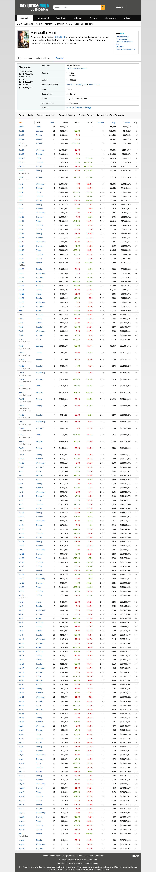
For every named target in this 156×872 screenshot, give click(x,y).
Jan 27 (21, 290)
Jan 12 (21, 225)
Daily (19, 24)
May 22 (21, 813)
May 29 (21, 844)
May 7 (21, 751)
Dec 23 (21, 135)
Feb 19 (21, 415)
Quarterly (59, 24)
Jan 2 (21, 184)
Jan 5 (21, 196)
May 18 (21, 796)
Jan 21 (21, 262)
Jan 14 (21, 233)
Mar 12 (21, 517)
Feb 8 (21, 339)
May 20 (21, 804)
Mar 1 (21, 471)
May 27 (21, 833)
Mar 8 (21, 500)
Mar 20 (21, 550)
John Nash (60, 37)
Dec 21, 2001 (72, 85)
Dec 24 (21, 139)
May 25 (21, 825)
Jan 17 (21, 246)
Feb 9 (21, 346)
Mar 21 (21, 554)
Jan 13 (21, 229)
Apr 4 (21, 614)
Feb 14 (21, 379)
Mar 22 (21, 558)
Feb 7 (21, 335)
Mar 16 (21, 533)
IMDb (88, 863)
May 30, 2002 (94, 85)
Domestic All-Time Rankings (110, 115)
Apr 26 (21, 705)
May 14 (21, 780)
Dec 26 (21, 150)
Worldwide (61, 18)
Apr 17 (21, 668)
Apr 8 (21, 631)
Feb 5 (21, 327)
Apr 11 (21, 643)
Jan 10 (21, 217)
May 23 (21, 817)
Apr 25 (21, 701)
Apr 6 (21, 623)
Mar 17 (21, 537)
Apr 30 (21, 722)
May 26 (21, 829)
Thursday (39, 154)
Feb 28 (21, 467)
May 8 (21, 755)
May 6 (21, 747)
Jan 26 (21, 286)
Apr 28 (21, 714)
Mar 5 (21, 488)
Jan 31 (21, 306)
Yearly (69, 24)
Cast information (122, 37)
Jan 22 (21, 269)
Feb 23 (21, 441)
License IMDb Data (84, 859)
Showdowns (110, 18)
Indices (127, 18)
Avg (113, 123)
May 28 (21, 840)
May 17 (21, 792)
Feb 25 (21, 455)
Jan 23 (21, 273)
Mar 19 (21, 546)
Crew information (122, 39)
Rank (52, 123)
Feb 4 (21, 323)
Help (95, 859)
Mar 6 (21, 492)
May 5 (21, 742)
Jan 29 (21, 298)
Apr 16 (21, 664)
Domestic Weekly (67, 115)
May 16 (21, 788)
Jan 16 (21, 242)
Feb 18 (21, 406)
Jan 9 (21, 213)
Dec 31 (21, 171)
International (43, 18)
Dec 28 (21, 158)
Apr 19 (21, 676)
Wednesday (40, 150)
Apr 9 (21, 635)
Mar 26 (21, 575)
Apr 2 (21, 606)
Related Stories (86, 115)
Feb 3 (21, 319)
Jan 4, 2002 (82, 85)
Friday (38, 127)
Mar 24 (21, 566)
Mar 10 (21, 508)
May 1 (21, 726)
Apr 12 (21, 647)
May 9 (21, 759)
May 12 (21, 771)
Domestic (25, 18)
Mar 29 (21, 587)
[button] (126, 50)
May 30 (21, 848)
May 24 (21, 821)
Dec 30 (21, 166)
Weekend (28, 24)
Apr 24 (21, 697)
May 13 (21, 776)
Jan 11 (21, 221)
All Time (93, 18)
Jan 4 (21, 192)
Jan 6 (21, 200)
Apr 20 (21, 680)
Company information (124, 42)
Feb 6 (21, 331)
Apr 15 (21, 660)
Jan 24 (21, 277)
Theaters (100, 123)
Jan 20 (21, 258)
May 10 (21, 763)
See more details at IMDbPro (79, 108)
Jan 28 (21, 294)
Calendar (78, 18)
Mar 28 (21, 583)
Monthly (48, 24)
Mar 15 (21, 529)
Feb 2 (21, 315)
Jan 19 (21, 254)
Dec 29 (21, 162)
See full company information (77, 68)
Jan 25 (21, 281)
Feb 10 (21, 353)
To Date (127, 123)
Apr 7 (21, 627)
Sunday (39, 135)
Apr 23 (21, 693)
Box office (120, 47)
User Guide (71, 859)
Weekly (39, 24)
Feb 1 (21, 310)
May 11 (21, 767)
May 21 (21, 809)
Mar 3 (21, 480)
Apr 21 (21, 685)
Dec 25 (21, 143)
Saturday (39, 131)
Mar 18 (21, 542)
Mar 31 (21, 595)
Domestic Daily (26, 115)
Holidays (89, 24)
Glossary (62, 859)
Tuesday (39, 143)
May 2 (21, 730)
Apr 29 (21, 718)
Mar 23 (21, 562)
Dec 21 (21, 127)
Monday (39, 139)
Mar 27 (21, 579)
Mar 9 (21, 504)
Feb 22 (21, 435)
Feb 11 (21, 359)
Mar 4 (21, 484)
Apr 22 (21, 689)
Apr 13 (21, 652)
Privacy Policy (69, 869)
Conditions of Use (54, 869)
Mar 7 (21, 496)
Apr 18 (21, 672)
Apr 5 (21, 618)
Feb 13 (21, 373)
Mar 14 (21, 525)
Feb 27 (21, 463)
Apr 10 (21, 639)
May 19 (21, 800)
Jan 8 (21, 209)
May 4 (21, 738)
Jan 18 (21, 250)
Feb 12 (21, 366)
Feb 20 (21, 422)
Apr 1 (21, 602)
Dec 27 (21, 154)
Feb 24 (21, 448)
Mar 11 (21, 513)
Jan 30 (21, 302)
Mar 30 (21, 591)
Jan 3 (21, 188)
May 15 (21, 784)
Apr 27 (21, 709)
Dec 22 (21, 131)
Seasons (78, 24)
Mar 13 (21, 521)
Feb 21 (21, 428)
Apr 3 (21, 610)
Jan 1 (21, 177)
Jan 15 (21, 238)
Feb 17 (21, 399)
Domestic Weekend (46, 115)
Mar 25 (21, 570)
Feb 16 (21, 392)
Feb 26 (21, 459)
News (118, 44)
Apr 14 (21, 656)
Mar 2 (21, 475)
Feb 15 (21, 386)
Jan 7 (21, 205)
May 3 (21, 734)
